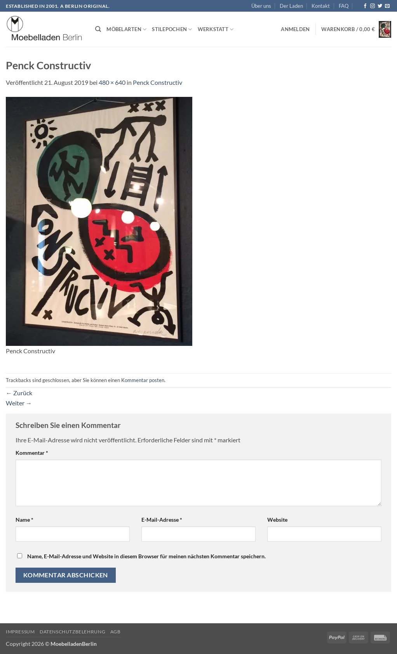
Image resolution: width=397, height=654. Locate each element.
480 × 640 (112, 82)
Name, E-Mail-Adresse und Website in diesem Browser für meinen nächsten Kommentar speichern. (146, 556)
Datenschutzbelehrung (72, 632)
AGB (115, 632)
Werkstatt (216, 29)
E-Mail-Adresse (161, 519)
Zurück (19, 392)
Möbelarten (126, 29)
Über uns (261, 6)
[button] (295, 29)
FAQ (343, 6)
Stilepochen (172, 29)
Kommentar (32, 452)
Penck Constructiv (157, 82)
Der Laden (291, 6)
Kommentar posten (142, 380)
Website (277, 519)
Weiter (19, 403)
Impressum (20, 632)
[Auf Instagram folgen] (372, 6)
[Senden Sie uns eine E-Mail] (387, 6)
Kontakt (321, 6)
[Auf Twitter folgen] (380, 6)
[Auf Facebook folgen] (365, 6)
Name (24, 519)
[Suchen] (98, 29)
